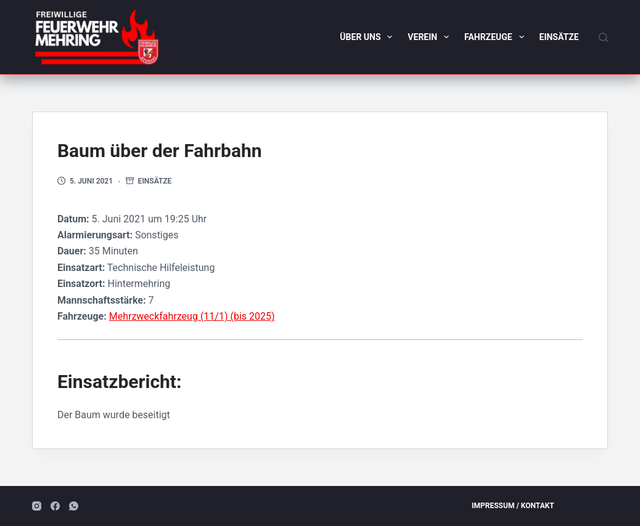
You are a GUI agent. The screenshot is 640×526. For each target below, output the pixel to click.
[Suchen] (603, 37)
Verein (431, 37)
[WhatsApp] (73, 506)
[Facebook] (55, 506)
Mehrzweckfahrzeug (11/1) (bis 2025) (192, 316)
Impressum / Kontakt (513, 505)
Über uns (368, 37)
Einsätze (559, 37)
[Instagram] (36, 506)
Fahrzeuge (496, 37)
